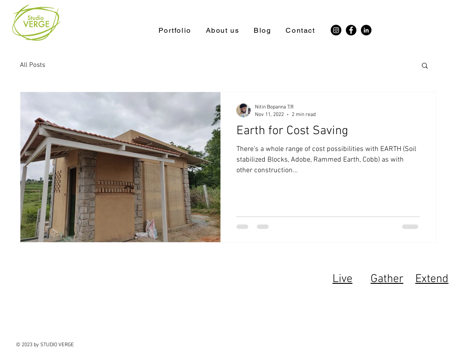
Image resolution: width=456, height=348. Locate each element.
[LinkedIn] (366, 30)
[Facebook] (351, 30)
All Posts (32, 65)
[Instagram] (336, 30)
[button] (425, 66)
